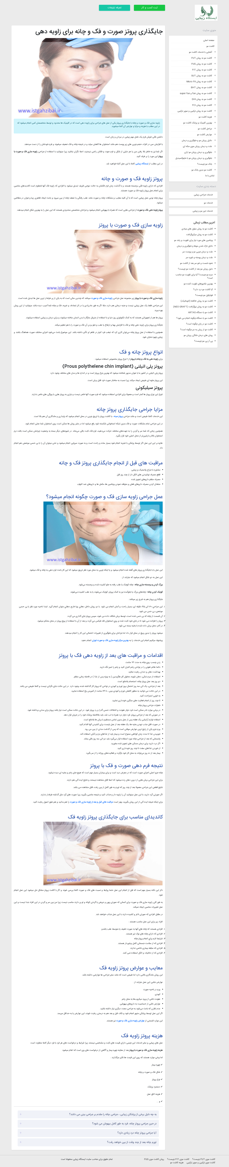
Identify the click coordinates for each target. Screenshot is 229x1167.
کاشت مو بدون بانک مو (201, 170)
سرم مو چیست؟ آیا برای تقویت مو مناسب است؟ (194, 276)
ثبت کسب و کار (149, 8)
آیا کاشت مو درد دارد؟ (203, 289)
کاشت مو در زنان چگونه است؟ (199, 324)
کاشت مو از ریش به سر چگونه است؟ (196, 329)
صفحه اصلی (208, 40)
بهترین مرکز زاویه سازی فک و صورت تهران (110, 640)
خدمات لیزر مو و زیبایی (203, 211)
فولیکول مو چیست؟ (204, 295)
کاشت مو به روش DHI (202, 99)
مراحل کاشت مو (205, 129)
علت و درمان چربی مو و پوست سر (197, 252)
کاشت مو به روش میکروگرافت (199, 234)
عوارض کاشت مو (204, 135)
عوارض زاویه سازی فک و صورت (130, 1021)
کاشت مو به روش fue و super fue (196, 93)
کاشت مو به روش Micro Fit (199, 82)
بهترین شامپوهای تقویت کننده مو (198, 284)
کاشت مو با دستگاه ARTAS (200, 312)
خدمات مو (208, 203)
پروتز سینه (118, 416)
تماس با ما (209, 176)
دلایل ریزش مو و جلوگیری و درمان (197, 140)
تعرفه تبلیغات (114, 8)
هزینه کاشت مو (205, 117)
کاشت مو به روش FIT (202, 70)
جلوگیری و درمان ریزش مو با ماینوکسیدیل (193, 158)
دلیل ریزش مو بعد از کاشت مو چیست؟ (195, 269)
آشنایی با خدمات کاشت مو (200, 52)
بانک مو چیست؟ (204, 164)
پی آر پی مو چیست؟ (203, 341)
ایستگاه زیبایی (141, 164)
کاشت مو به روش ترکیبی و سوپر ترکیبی (194, 111)
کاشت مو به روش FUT (201, 58)
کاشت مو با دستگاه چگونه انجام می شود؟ (194, 318)
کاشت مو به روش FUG (201, 64)
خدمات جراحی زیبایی (203, 195)
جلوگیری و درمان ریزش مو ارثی (198, 152)
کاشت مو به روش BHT (201, 87)
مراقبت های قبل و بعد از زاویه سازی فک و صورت (91, 802)
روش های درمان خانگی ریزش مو (198, 335)
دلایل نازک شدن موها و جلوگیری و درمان (195, 246)
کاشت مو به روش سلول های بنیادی (197, 229)
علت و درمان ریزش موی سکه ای (197, 146)
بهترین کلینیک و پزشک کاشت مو (197, 123)
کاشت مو (210, 46)
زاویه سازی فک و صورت (101, 298)
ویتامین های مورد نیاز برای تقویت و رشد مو (193, 240)
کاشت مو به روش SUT (201, 76)
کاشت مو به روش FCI (202, 105)
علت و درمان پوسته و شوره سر (199, 257)
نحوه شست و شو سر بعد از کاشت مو (196, 263)
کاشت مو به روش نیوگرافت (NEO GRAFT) (193, 307)
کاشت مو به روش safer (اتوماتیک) (197, 301)
